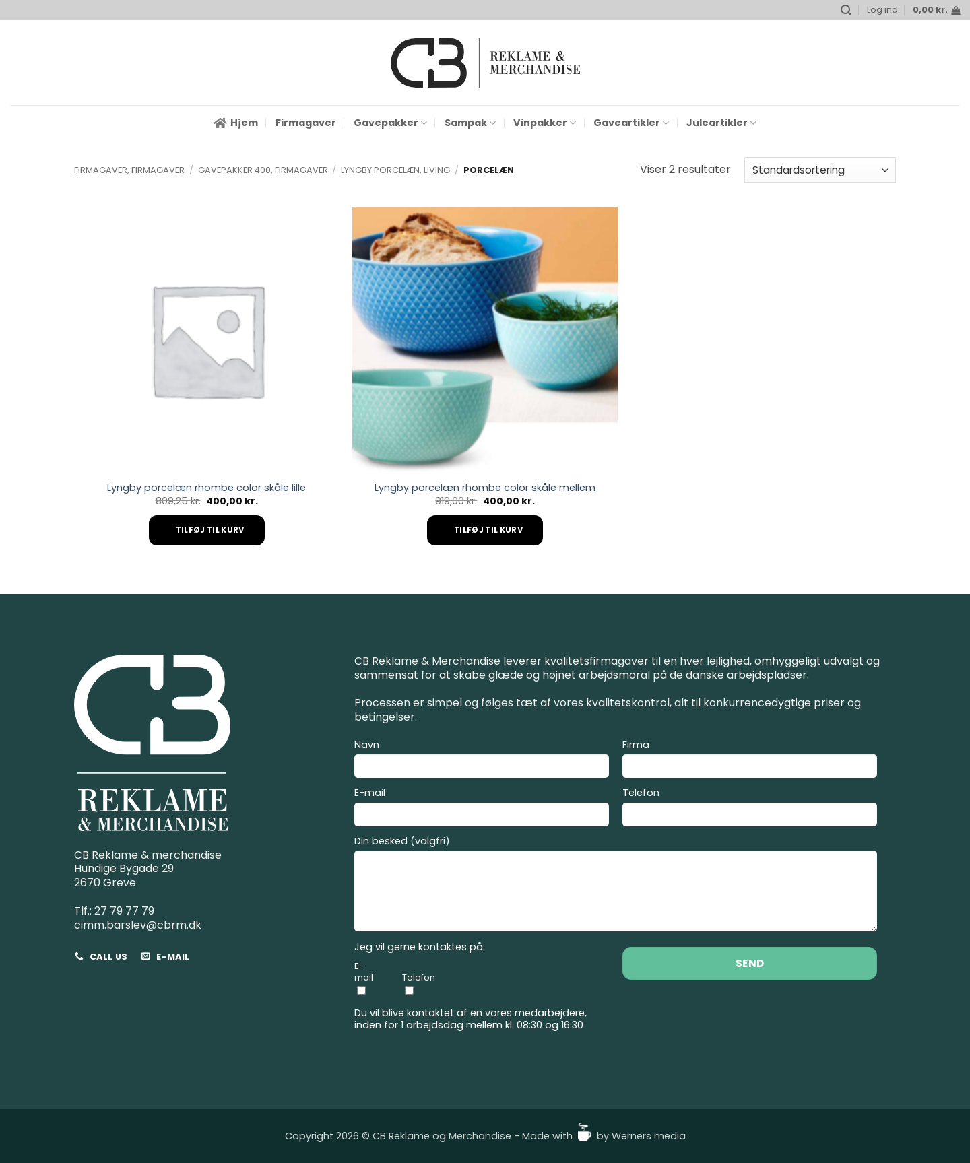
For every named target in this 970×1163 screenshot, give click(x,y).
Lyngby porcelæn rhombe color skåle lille (206, 487)
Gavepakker (390, 122)
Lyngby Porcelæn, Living (395, 170)
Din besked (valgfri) (615, 886)
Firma (749, 761)
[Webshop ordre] (820, 170)
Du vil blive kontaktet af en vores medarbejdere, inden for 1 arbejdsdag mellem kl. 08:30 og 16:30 (470, 1019)
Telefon (749, 809)
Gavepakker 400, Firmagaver (263, 170)
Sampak (470, 122)
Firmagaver (306, 122)
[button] (846, 10)
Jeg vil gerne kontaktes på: (419, 947)
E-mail (481, 809)
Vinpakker (544, 122)
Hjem (236, 122)
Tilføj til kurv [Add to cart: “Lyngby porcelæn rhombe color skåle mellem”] (488, 530)
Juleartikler (721, 122)
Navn (481, 761)
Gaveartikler (631, 122)
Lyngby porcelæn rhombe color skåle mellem (485, 487)
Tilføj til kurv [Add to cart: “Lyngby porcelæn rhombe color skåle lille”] (210, 530)
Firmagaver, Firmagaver (129, 170)
